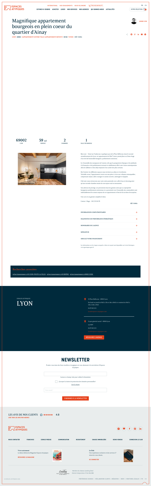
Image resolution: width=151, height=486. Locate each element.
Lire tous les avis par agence (18, 417)
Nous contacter (14, 440)
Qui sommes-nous (97, 9)
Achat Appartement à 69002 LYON (81, 274)
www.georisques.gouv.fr (87, 247)
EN (146, 5)
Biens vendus (117, 440)
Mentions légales (132, 479)
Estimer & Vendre (43, 9)
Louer (63, 9)
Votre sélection (138, 9)
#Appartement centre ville (33, 37)
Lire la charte (75, 385)
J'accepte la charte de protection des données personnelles (77, 381)
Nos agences (84, 9)
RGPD (122, 479)
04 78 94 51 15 (92, 308)
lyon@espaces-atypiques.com (97, 311)
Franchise (30, 440)
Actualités (110, 9)
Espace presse (46, 440)
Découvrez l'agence (94, 337)
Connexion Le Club (136, 440)
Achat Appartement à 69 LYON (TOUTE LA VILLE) (29, 274)
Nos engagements (66, 6)
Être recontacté (97, 6)
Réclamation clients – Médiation (107, 479)
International (52, 6)
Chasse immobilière (99, 440)
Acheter (55, 9)
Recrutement (80, 440)
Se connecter (94, 459)
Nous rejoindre (80, 6)
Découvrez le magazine (26, 457)
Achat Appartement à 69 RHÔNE (58, 274)
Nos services (72, 9)
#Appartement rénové (53, 37)
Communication (63, 440)
